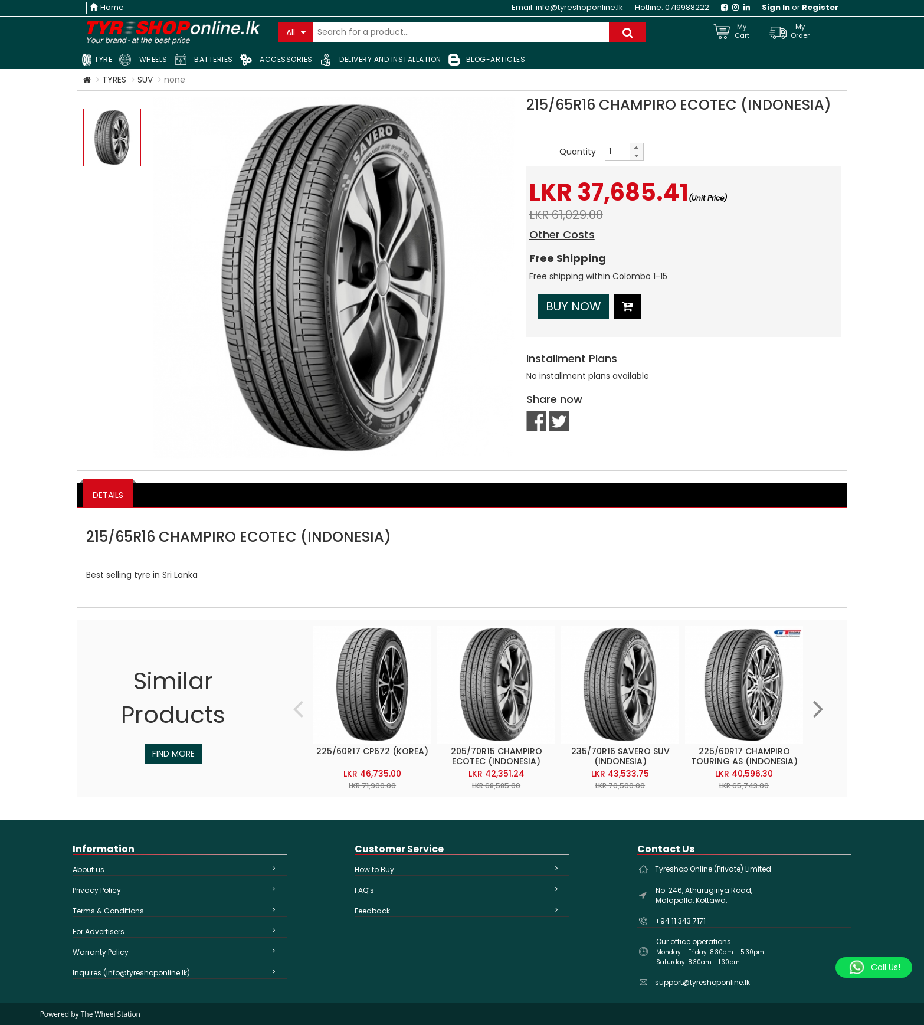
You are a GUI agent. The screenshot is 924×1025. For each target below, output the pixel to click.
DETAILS (108, 495)
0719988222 (687, 7)
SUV (145, 80)
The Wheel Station (110, 1014)
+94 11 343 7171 (680, 921)
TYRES (114, 80)
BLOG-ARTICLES (487, 60)
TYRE (97, 60)
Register (820, 7)
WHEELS (143, 60)
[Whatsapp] (874, 967)
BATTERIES (204, 60)
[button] (636, 147)
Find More (173, 753)
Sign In (776, 7)
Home (107, 7)
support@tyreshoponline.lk (702, 982)
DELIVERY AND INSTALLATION (380, 60)
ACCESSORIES (276, 60)
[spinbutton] (618, 151)
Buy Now (573, 306)
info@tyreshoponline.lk (579, 7)
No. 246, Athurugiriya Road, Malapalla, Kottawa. (704, 895)
